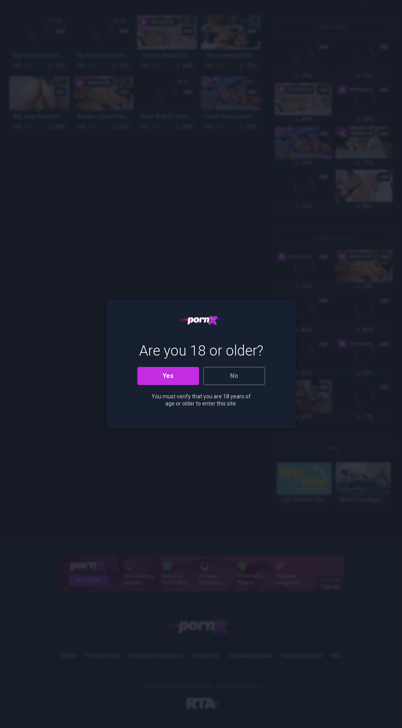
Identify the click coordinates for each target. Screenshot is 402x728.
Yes (168, 376)
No (234, 376)
